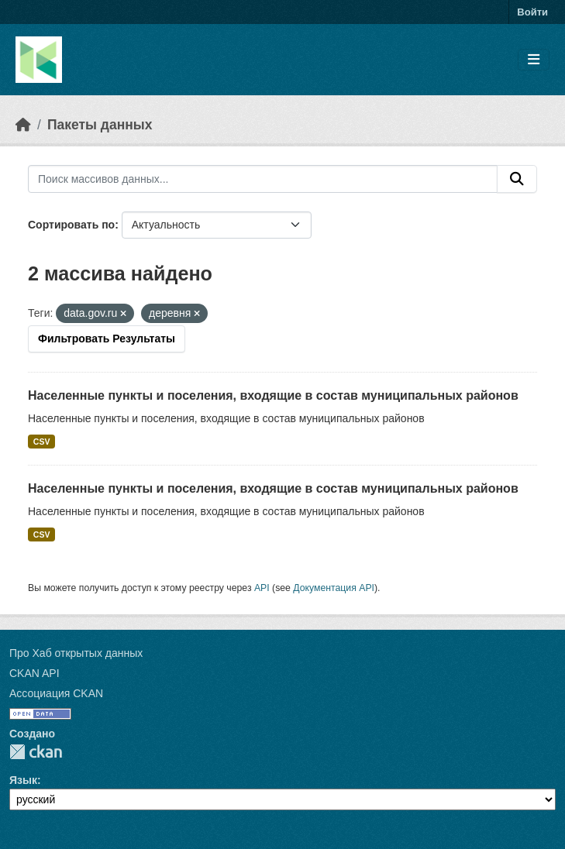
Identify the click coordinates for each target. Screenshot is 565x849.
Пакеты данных (100, 124)
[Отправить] (517, 179)
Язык (23, 780)
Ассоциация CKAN (56, 693)
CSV (41, 441)
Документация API (333, 588)
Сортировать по (71, 224)
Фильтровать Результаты (106, 338)
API (262, 588)
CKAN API (34, 673)
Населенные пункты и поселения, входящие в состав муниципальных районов (273, 395)
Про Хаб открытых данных (76, 653)
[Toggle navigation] (533, 60)
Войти (532, 12)
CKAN (35, 752)
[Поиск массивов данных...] (263, 179)
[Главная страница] (23, 124)
